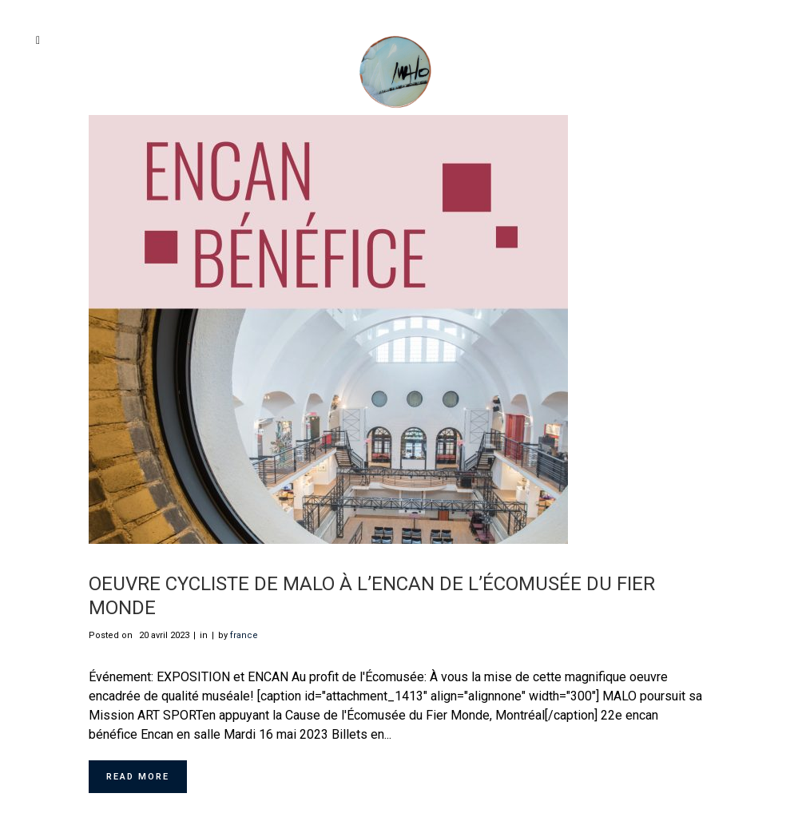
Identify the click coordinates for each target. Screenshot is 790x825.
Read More (137, 776)
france (244, 635)
